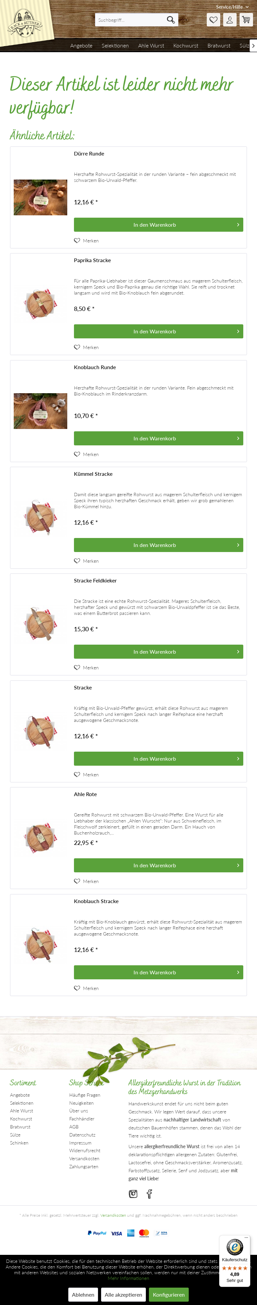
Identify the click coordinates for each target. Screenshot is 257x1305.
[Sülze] (246, 45)
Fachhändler (81, 1118)
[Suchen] (171, 19)
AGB (74, 1126)
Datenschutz (82, 1134)
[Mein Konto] (230, 19)
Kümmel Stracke (93, 473)
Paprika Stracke (92, 260)
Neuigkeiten (81, 1103)
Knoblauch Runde (95, 367)
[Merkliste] (213, 19)
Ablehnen (83, 1294)
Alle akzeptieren (123, 1294)
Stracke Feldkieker (95, 580)
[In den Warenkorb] (158, 225)
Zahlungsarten (83, 1166)
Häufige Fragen (84, 1095)
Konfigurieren (169, 1294)
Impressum (80, 1143)
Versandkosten (84, 1158)
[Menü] (246, 1239)
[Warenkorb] (246, 19)
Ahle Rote (85, 794)
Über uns (78, 1110)
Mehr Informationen (128, 1278)
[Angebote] (81, 45)
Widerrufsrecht (84, 1150)
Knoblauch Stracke (96, 901)
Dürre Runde (89, 153)
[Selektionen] (115, 45)
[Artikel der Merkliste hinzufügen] (86, 241)
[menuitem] (137, 19)
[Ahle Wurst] (151, 45)
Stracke (83, 687)
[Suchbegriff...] (137, 19)
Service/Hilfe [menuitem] (230, 7)
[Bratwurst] (219, 45)
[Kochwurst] (186, 45)
